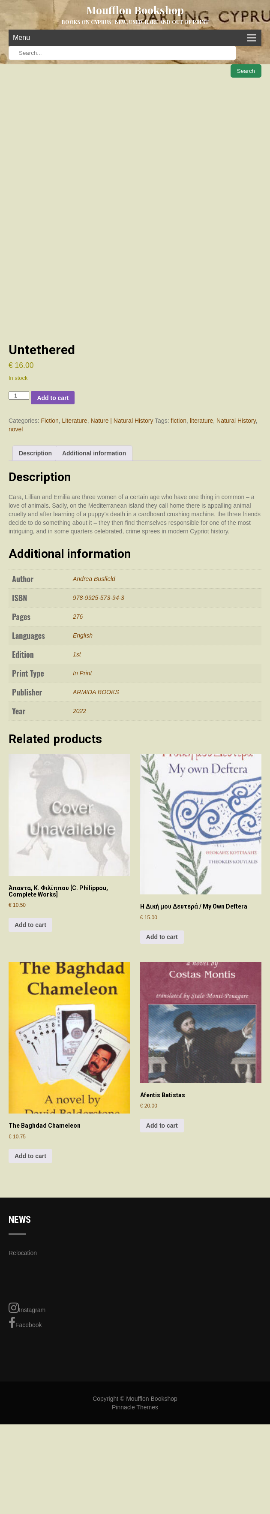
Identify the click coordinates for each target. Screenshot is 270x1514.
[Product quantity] (19, 501)
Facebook (25, 1429)
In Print (82, 779)
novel (16, 535)
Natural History (236, 527)
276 (78, 722)
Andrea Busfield (94, 684)
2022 (79, 816)
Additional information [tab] (94, 559)
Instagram (27, 1414)
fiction (178, 527)
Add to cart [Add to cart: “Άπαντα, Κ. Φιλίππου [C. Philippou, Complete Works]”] (30, 1030)
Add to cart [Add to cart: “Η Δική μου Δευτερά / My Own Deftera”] (162, 1043)
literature (201, 527)
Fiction (49, 527)
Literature (74, 527)
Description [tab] (35, 559)
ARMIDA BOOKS (96, 798)
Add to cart (53, 503)
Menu (21, 37)
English (83, 741)
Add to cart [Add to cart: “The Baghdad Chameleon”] (30, 1261)
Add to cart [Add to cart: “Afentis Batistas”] (162, 1231)
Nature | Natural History (121, 527)
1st (77, 760)
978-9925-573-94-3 (98, 703)
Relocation (23, 1358)
